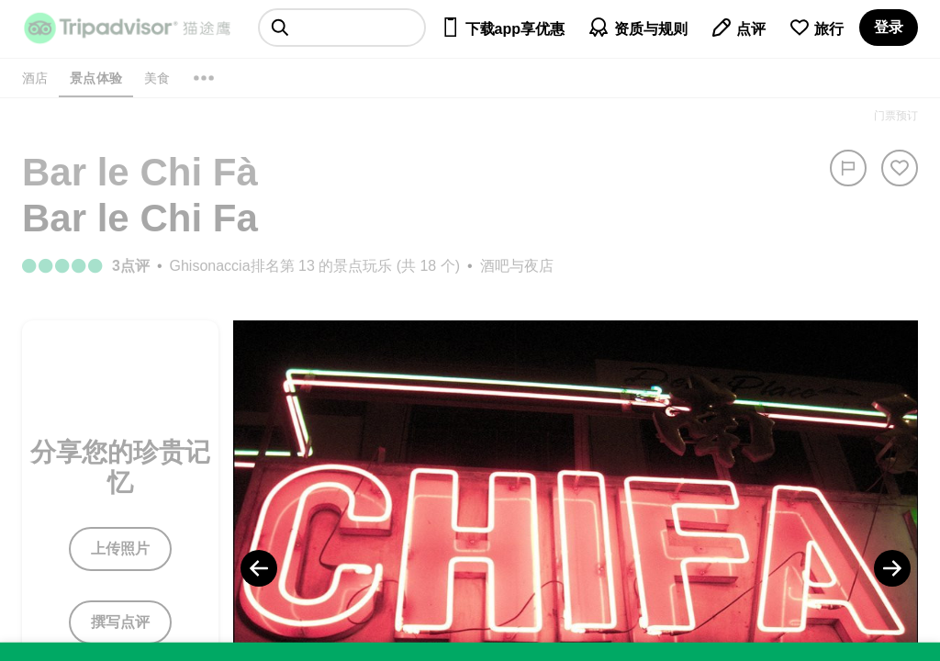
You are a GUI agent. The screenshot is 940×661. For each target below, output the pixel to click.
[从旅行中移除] (899, 168)
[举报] (848, 168)
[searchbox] (342, 27)
